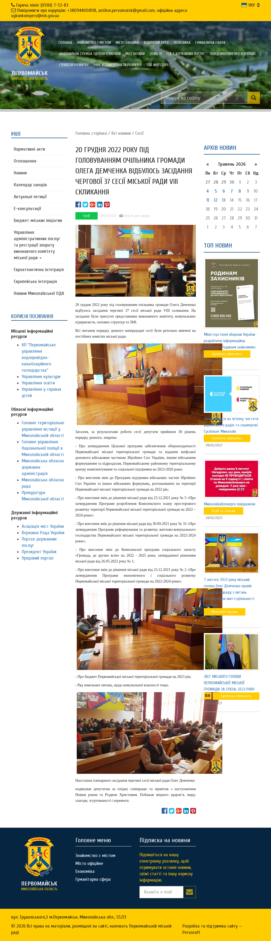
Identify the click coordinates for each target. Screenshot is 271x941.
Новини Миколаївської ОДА (39, 293)
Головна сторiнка (91, 133)
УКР (248, 5)
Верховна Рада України (43, 532)
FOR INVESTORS (158, 65)
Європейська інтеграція (35, 281)
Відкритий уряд (156, 42)
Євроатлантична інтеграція (39, 269)
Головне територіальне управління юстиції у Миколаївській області (43, 429)
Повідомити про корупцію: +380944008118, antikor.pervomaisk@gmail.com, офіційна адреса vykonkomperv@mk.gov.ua (99, 13)
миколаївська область (29, 75)
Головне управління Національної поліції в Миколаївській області (43, 448)
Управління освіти (38, 383)
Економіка (182, 42)
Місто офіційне (127, 42)
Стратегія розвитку (74, 65)
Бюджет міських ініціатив (38, 220)
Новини (20, 173)
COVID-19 (156, 54)
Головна (65, 42)
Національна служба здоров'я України (90, 54)
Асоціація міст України (43, 526)
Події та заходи (223, 511)
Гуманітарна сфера (210, 42)
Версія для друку (134, 215)
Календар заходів (30, 185)
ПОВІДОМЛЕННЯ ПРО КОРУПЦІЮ (233, 54)
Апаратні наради (224, 611)
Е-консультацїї (27, 208)
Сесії (139, 133)
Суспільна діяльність (227, 354)
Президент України (39, 552)
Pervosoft (191, 932)
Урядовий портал (37, 558)
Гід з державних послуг (186, 54)
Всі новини (121, 133)
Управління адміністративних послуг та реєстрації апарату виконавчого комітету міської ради (37, 245)
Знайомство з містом (94, 42)
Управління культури (41, 376)
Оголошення (25, 161)
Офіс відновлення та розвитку (117, 65)
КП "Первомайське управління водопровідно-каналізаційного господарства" (39, 357)
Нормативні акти (29, 149)
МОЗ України (135, 54)
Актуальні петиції (30, 196)
